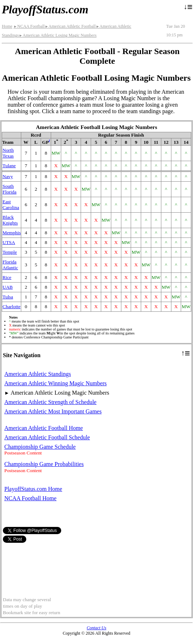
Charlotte (12, 306)
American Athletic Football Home (43, 428)
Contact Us (96, 627)
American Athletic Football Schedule (47, 437)
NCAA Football (29, 26)
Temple (10, 252)
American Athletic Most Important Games (53, 411)
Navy (8, 176)
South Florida (10, 189)
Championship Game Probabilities (44, 464)
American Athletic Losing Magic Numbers (57, 35)
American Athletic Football (70, 26)
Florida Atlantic (10, 264)
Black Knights (10, 220)
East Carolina (11, 204)
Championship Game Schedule (40, 447)
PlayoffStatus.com (45, 9)
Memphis (12, 232)
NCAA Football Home (30, 498)
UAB (8, 287)
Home (7, 26)
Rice (7, 277)
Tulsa (8, 296)
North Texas (8, 153)
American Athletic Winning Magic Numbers (55, 383)
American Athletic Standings (37, 374)
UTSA (9, 242)
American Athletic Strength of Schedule (50, 402)
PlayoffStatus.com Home (33, 489)
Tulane (9, 165)
